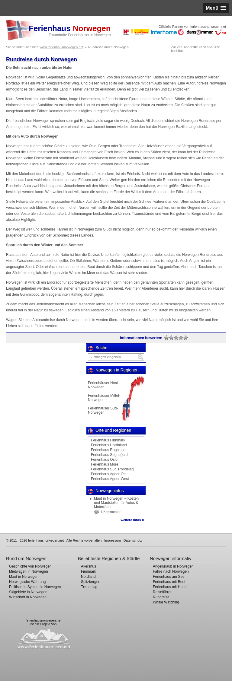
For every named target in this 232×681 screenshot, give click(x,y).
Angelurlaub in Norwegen (173, 566)
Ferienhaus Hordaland (109, 445)
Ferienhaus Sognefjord (109, 455)
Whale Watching (166, 602)
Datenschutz (133, 540)
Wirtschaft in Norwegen (28, 597)
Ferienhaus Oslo (104, 459)
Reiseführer (162, 592)
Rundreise (161, 597)
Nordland (88, 576)
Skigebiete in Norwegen (28, 592)
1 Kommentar (111, 512)
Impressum (112, 540)
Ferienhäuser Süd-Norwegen (103, 410)
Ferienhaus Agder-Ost (108, 474)
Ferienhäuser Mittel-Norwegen (104, 397)
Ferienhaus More (104, 464)
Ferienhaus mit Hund (169, 587)
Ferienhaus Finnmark (108, 440)
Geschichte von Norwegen (30, 566)
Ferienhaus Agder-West (110, 479)
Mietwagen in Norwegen (28, 571)
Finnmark (88, 571)
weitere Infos (132, 520)
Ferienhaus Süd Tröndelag (112, 469)
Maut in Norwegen (23, 576)
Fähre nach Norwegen (171, 571)
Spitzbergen (90, 582)
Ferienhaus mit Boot (169, 582)
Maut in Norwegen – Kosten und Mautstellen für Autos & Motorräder (116, 502)
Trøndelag (89, 587)
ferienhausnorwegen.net (43, 620)
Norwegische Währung (27, 582)
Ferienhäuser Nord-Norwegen (103, 385)
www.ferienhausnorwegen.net (61, 47)
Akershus (88, 566)
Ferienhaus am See (169, 576)
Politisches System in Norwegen (35, 587)
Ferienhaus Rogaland (108, 450)
